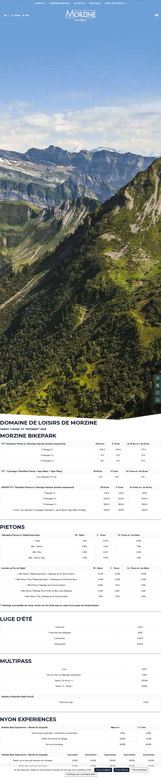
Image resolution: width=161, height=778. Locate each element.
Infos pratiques (115, 3)
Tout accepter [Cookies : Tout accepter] (103, 770)
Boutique (94, 3)
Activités (79, 3)
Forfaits (40, 3)
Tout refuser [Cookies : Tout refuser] (121, 770)
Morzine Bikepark (59, 3)
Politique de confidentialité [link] (81, 774)
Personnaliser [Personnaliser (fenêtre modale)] (139, 770)
